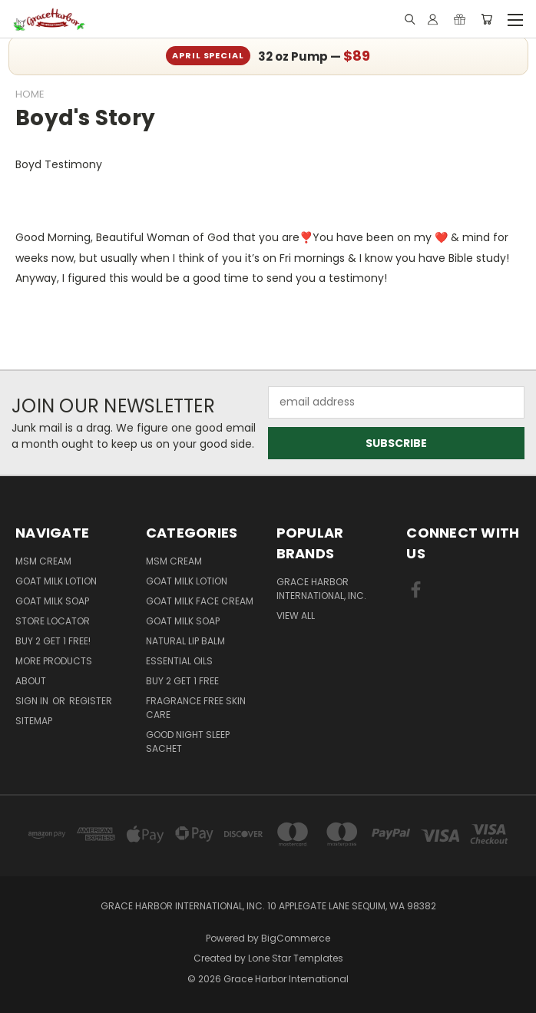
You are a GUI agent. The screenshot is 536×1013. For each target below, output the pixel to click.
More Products (53, 660)
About (30, 680)
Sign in (33, 700)
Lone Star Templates (295, 958)
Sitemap (33, 720)
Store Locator (52, 620)
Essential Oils (179, 660)
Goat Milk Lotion (56, 581)
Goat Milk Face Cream (199, 600)
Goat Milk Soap (52, 600)
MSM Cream (43, 561)
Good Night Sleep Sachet (188, 741)
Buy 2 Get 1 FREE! (53, 640)
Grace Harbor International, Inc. (321, 588)
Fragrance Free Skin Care (196, 707)
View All (295, 615)
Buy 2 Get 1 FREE (182, 680)
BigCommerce (295, 938)
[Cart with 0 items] (486, 19)
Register (90, 700)
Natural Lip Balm (185, 640)
